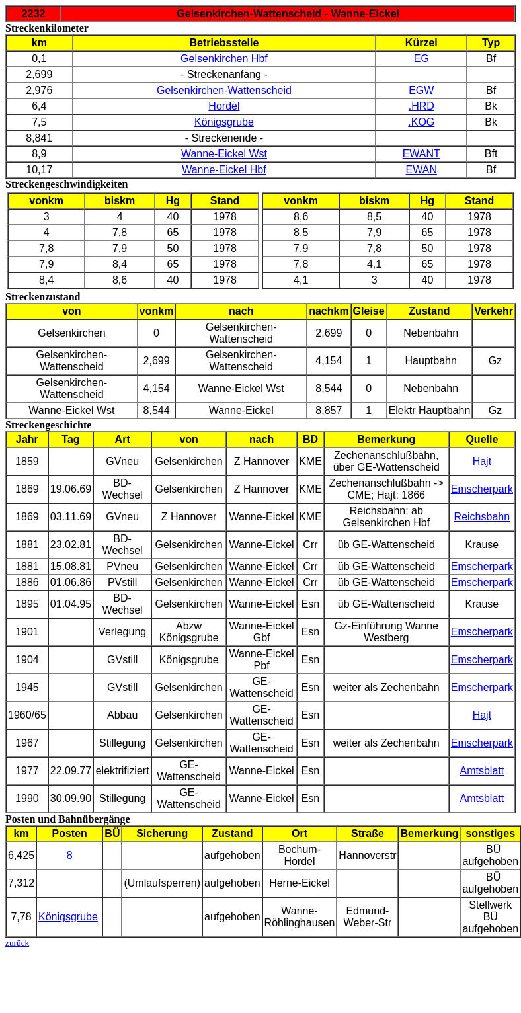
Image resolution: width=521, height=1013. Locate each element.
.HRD (421, 106)
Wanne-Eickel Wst (224, 153)
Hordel (223, 106)
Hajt (482, 461)
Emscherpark (482, 489)
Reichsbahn (482, 516)
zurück (17, 943)
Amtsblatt (482, 770)
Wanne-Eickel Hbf (224, 169)
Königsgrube (224, 122)
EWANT (421, 153)
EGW (421, 90)
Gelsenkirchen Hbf (224, 58)
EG (421, 58)
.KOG (421, 122)
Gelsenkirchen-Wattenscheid (224, 90)
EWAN (421, 169)
